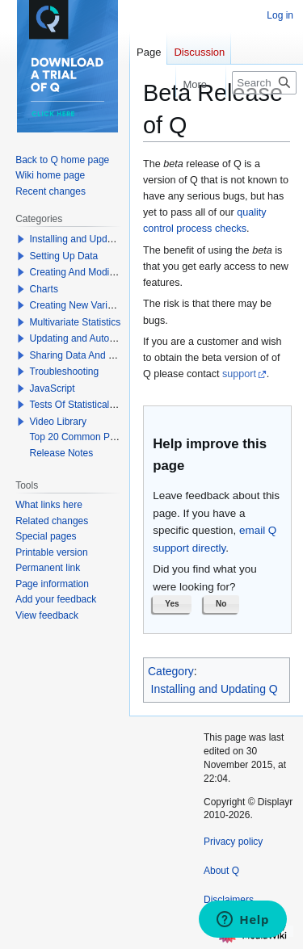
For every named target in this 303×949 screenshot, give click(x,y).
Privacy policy (233, 841)
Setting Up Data (64, 256)
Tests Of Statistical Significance (97, 404)
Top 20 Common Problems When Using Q (120, 437)
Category (171, 671)
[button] (172, 604)
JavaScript (52, 388)
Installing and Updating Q (214, 688)
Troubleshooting (64, 371)
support (239, 374)
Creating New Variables (80, 305)
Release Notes (62, 453)
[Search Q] (264, 82)
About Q (221, 870)
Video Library (58, 421)
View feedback (46, 615)
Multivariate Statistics (75, 322)
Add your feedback (55, 599)
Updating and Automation (84, 338)
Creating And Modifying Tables (95, 272)
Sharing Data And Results (85, 355)
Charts (44, 289)
